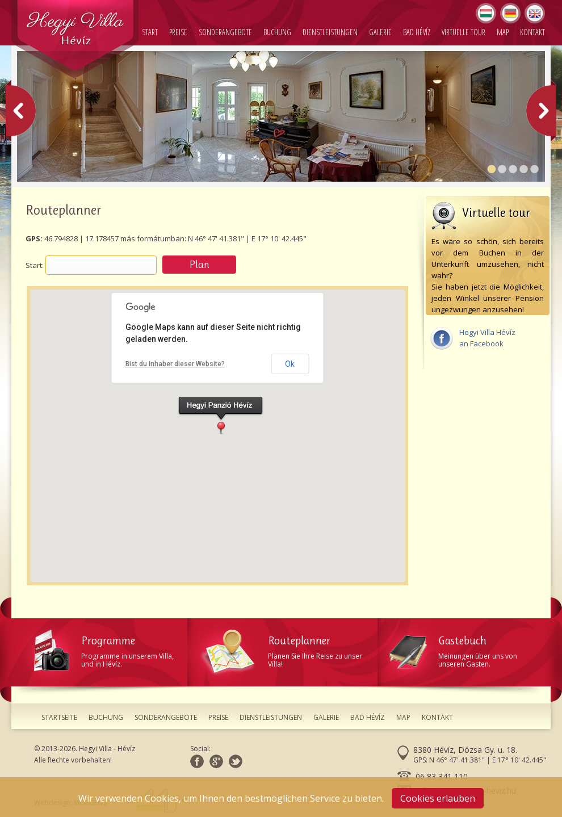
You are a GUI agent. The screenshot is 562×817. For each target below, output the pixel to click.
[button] (220, 415)
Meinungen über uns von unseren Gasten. (465, 649)
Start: (35, 265)
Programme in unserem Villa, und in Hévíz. (110, 649)
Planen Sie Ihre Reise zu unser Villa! (288, 649)
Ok (290, 363)
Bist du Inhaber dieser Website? (175, 364)
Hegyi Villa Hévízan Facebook (472, 337)
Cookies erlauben (437, 798)
